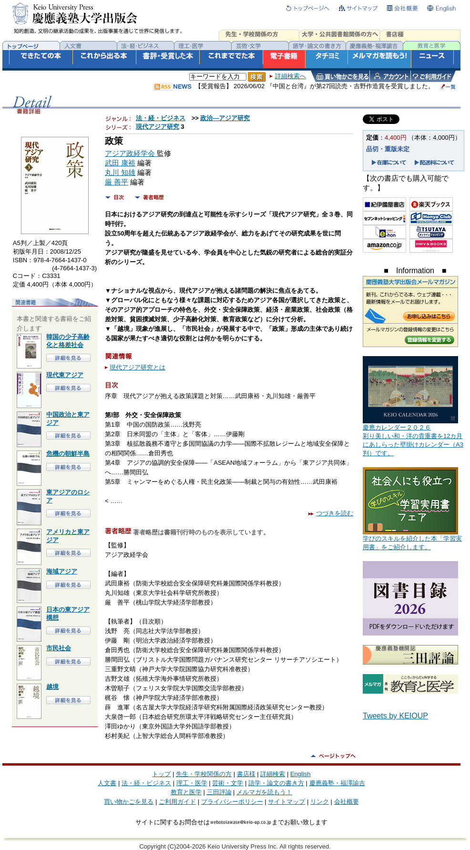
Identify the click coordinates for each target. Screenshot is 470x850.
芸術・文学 (227, 783)
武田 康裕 (120, 163)
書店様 (246, 774)
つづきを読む (330, 513)
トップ (161, 774)
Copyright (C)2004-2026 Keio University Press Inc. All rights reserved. (235, 846)
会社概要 (346, 801)
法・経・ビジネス (160, 118)
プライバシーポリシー (232, 801)
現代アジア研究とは (137, 367)
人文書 (107, 783)
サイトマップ (286, 801)
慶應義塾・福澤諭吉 (337, 783)
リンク (319, 801)
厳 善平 (116, 182)
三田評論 (219, 792)
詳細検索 (272, 774)
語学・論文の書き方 (276, 783)
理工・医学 (191, 783)
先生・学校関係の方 (204, 774)
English (300, 774)
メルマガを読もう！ (264, 792)
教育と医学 (186, 792)
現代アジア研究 (157, 126)
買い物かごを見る (128, 801)
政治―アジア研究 (225, 118)
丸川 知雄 (120, 172)
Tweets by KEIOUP (395, 716)
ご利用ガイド (177, 801)
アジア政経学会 (131, 153)
